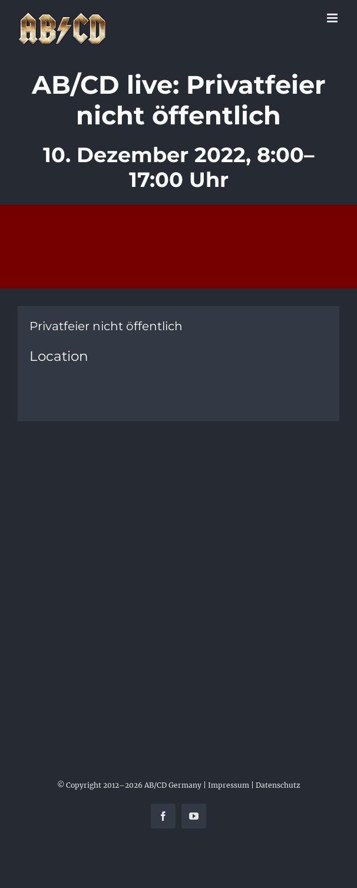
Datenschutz (278, 785)
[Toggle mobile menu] (333, 18)
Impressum (228, 785)
